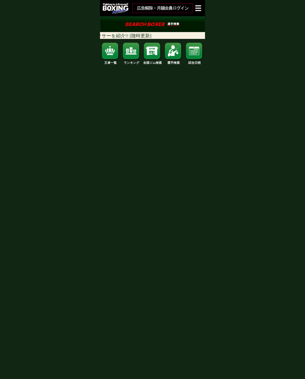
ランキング (131, 61)
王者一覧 (110, 61)
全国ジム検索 (152, 61)
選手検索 (173, 61)
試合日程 (194, 61)
